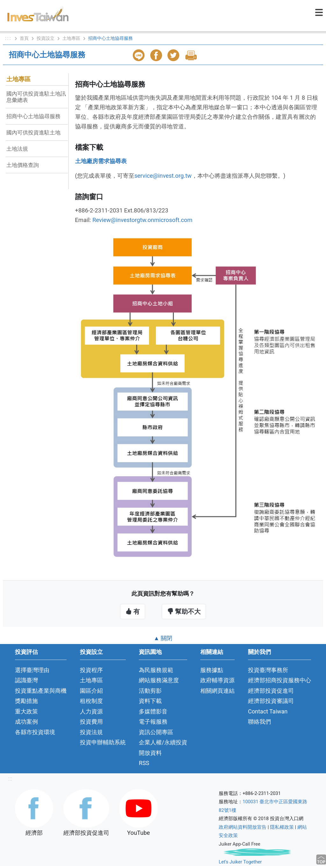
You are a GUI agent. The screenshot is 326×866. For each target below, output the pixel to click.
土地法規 (17, 149)
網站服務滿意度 (159, 680)
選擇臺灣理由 (32, 670)
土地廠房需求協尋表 (101, 161)
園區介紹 (91, 690)
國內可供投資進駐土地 (33, 132)
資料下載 (150, 701)
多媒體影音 (153, 711)
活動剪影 (150, 690)
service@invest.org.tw (163, 175)
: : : (8, 38)
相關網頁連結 (217, 690)
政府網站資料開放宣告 (242, 827)
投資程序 (91, 670)
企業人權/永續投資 (163, 742)
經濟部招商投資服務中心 (279, 680)
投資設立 (45, 38)
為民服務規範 (156, 670)
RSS (144, 763)
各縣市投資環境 (35, 732)
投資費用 (91, 721)
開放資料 (150, 752)
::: (10, 778)
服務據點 (211, 670)
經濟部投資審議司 (271, 701)
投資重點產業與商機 (41, 690)
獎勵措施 (26, 701)
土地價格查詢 (22, 165)
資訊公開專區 (156, 732)
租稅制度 (91, 701)
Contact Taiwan (267, 711)
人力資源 (91, 711)
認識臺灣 (26, 680)
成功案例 (26, 721)
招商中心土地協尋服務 (33, 116)
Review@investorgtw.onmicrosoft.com (142, 220)
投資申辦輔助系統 (103, 742)
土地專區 (71, 38)
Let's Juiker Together (240, 862)
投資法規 (91, 732)
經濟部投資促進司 (271, 690)
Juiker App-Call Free (239, 844)
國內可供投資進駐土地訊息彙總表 (36, 96)
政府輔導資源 (217, 680)
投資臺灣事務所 (268, 670)
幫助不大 (184, 611)
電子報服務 (153, 721)
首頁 (24, 38)
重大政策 (26, 711)
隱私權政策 (282, 827)
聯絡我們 (259, 721)
